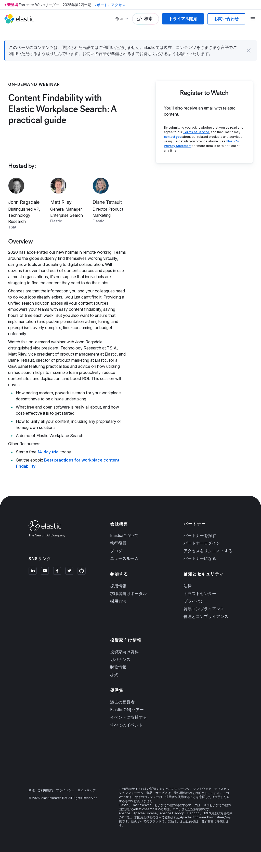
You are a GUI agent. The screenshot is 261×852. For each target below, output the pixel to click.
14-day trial (48, 451)
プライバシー (196, 601)
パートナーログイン (202, 543)
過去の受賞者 (122, 702)
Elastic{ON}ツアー (127, 709)
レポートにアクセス (109, 5)
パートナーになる (200, 558)
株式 (114, 674)
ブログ (116, 550)
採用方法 (118, 601)
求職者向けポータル (128, 593)
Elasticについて (124, 535)
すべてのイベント (126, 724)
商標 (32, 790)
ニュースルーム (124, 558)
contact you (172, 137)
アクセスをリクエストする (208, 550)
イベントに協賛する (128, 717)
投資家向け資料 (124, 651)
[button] (249, 50)
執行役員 (118, 543)
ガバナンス (120, 659)
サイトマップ (86, 790)
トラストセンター (200, 593)
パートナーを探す (200, 535)
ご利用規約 (45, 790)
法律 (188, 585)
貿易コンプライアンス (204, 608)
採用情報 (118, 585)
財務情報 (118, 667)
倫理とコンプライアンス (206, 616)
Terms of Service (196, 132)
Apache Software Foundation (202, 817)
